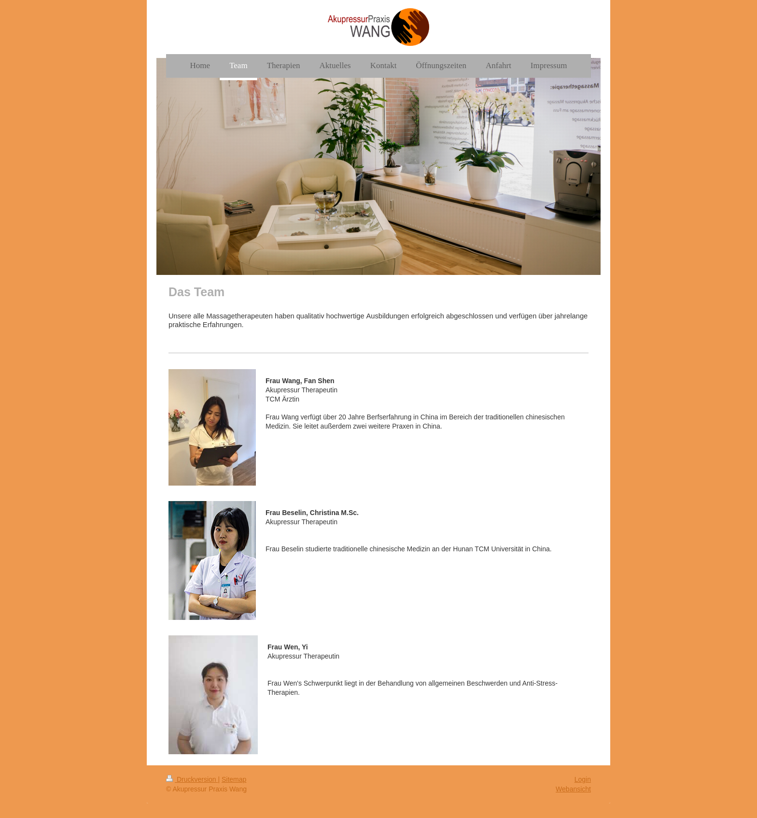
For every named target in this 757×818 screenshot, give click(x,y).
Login (583, 779)
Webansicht (573, 789)
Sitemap (234, 779)
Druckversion (192, 779)
